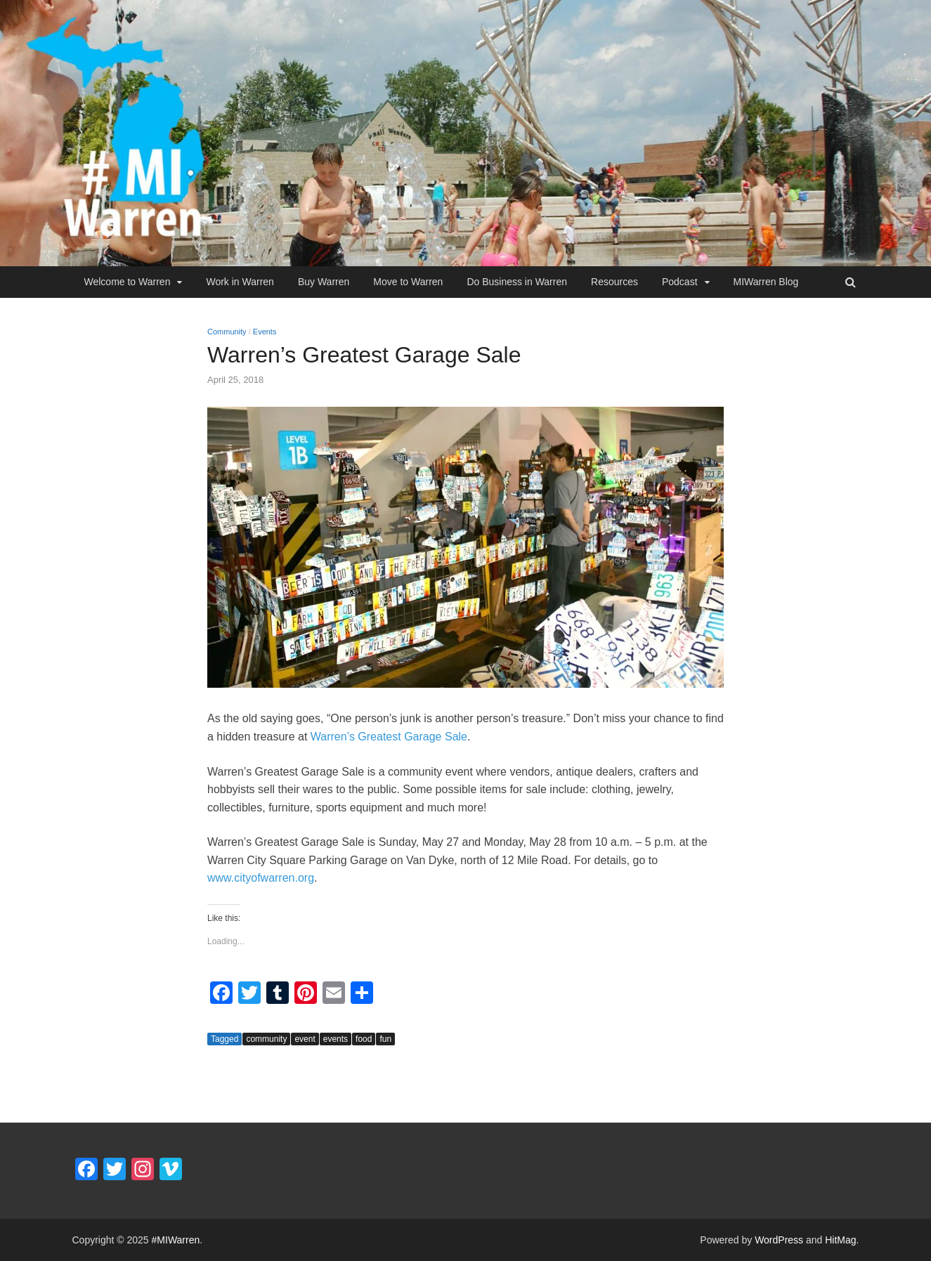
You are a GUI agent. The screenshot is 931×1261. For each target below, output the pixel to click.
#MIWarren (176, 1240)
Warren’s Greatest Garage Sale (389, 737)
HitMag (840, 1240)
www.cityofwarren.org (260, 878)
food (364, 1039)
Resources (614, 281)
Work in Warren (239, 281)
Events (265, 331)
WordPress (779, 1240)
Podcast (680, 281)
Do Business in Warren (517, 281)
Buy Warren (323, 281)
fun (385, 1039)
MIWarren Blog (766, 281)
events (335, 1039)
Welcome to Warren (127, 281)
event (304, 1039)
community (266, 1039)
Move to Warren (408, 281)
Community (227, 331)
